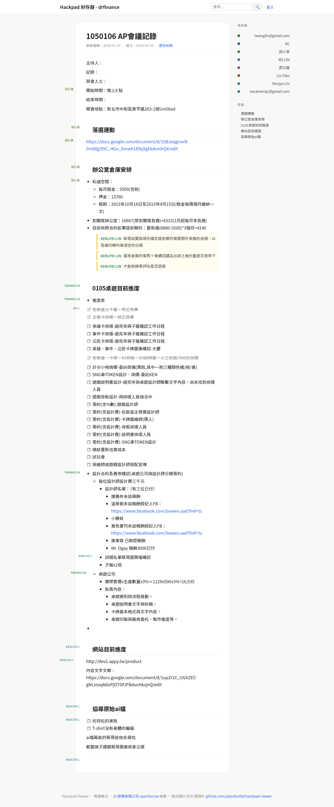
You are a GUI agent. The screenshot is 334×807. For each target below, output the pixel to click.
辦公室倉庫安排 (253, 119)
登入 (270, 7)
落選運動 (247, 113)
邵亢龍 (284, 67)
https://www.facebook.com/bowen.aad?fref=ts (156, 511)
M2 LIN (284, 59)
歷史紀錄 (166, 45)
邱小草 (284, 51)
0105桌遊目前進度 (255, 125)
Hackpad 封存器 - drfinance (90, 7)
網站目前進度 (251, 131)
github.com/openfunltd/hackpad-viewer (239, 796)
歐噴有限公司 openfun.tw (137, 796)
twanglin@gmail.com (272, 35)
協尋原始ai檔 (251, 136)
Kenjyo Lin (281, 83)
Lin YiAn (283, 75)
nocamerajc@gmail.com (269, 91)
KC (287, 43)
